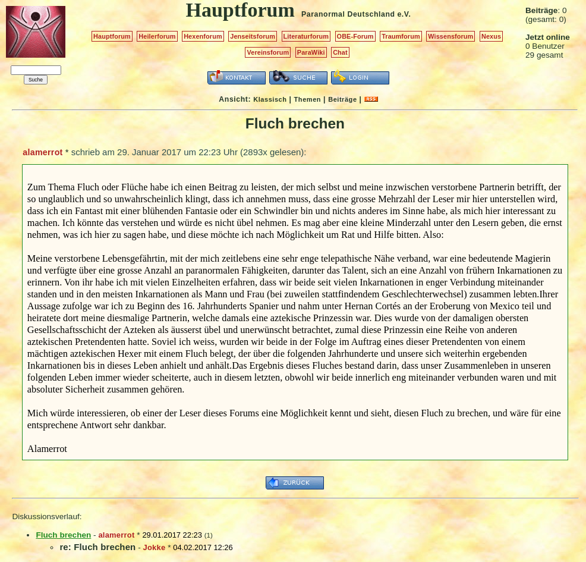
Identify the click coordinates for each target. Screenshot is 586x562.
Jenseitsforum (252, 36)
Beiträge (342, 99)
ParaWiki (311, 52)
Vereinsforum (268, 52)
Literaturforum (306, 36)
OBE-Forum (355, 36)
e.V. (404, 14)
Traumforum (401, 36)
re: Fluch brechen (97, 547)
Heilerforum (156, 36)
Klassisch (269, 99)
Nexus (491, 36)
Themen (307, 99)
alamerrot (42, 152)
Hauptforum (112, 36)
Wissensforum (450, 36)
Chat (340, 52)
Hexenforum (203, 36)
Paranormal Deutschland (348, 14)
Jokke (154, 547)
